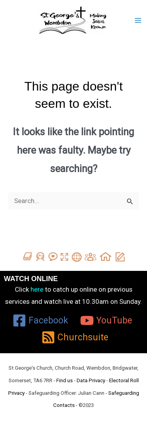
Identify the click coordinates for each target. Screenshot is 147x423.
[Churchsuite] (74, 337)
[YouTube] (106, 320)
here (36, 289)
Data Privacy (91, 380)
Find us (64, 380)
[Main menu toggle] (138, 20)
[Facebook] (40, 320)
